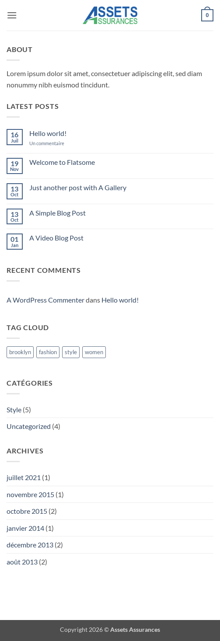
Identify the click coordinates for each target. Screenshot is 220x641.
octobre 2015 (27, 511)
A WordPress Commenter (45, 300)
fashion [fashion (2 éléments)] (48, 351)
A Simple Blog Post (57, 213)
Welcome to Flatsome (62, 162)
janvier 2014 (25, 528)
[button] (12, 15)
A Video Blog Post (56, 237)
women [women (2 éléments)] (94, 351)
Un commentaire (53, 143)
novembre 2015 (30, 494)
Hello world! (47, 133)
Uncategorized (29, 426)
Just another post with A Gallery (77, 187)
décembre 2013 (30, 544)
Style (14, 409)
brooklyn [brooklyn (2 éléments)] (20, 351)
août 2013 (22, 561)
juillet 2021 (24, 477)
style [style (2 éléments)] (71, 351)
